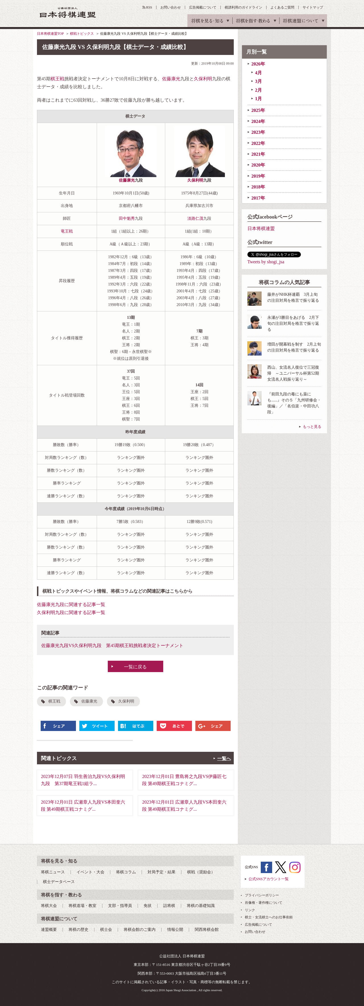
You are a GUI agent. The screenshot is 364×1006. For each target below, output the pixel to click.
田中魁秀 (127, 218)
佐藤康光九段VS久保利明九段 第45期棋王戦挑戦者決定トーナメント (112, 645)
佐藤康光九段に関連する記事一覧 (71, 604)
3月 (258, 81)
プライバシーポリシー (262, 895)
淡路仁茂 (195, 218)
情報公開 (175, 929)
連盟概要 (49, 929)
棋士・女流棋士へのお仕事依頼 (269, 917)
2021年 (258, 154)
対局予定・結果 (161, 872)
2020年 (258, 165)
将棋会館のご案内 (140, 929)
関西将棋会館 (207, 929)
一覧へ (224, 758)
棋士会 (106, 929)
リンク (250, 910)
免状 (148, 906)
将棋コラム (126, 872)
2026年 (258, 63)
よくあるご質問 (282, 7)
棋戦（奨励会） (201, 872)
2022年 (258, 143)
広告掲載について (202, 7)
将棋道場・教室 (82, 906)
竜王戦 (67, 231)
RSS (149, 7)
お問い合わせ (170, 7)
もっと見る (312, 426)
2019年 (258, 176)
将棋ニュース (53, 872)
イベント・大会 (90, 872)
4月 (258, 72)
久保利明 (203, 78)
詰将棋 (169, 906)
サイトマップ (313, 7)
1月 (258, 98)
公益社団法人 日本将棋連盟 (68, 12)
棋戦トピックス (82, 34)
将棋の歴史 (78, 929)
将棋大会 (49, 906)
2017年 (258, 198)
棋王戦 (57, 78)
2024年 (258, 121)
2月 (258, 90)
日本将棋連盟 (261, 228)
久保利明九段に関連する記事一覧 (71, 612)
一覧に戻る (135, 666)
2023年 (258, 132)
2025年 (258, 110)
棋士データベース (59, 882)
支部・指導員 (120, 906)
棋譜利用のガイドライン (243, 7)
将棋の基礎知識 (201, 906)
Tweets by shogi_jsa (265, 261)
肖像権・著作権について (263, 903)
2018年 (258, 186)
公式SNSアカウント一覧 (269, 879)
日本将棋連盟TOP (50, 34)
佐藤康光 (171, 78)
